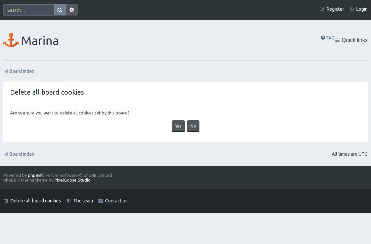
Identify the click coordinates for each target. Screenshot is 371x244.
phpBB (34, 175)
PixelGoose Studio (72, 180)
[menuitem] (358, 9)
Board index (18, 154)
